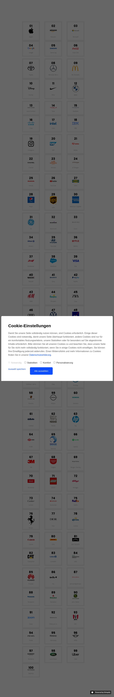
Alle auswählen (41, 371)
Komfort (45, 363)
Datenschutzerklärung (40, 355)
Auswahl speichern (17, 369)
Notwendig (15, 363)
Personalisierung (63, 363)
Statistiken (30, 363)
